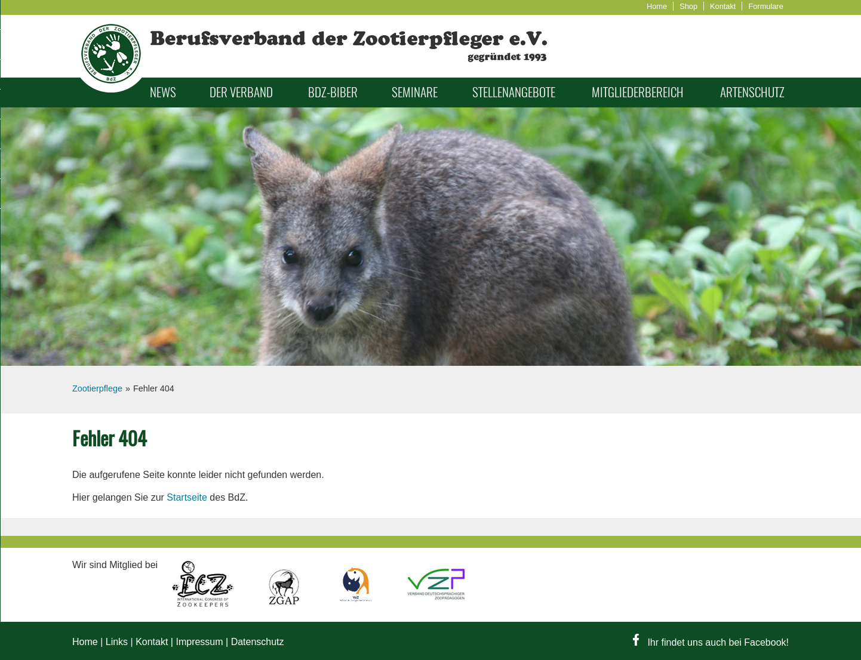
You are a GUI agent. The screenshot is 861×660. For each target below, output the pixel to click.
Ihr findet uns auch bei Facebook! (711, 642)
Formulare (765, 6)
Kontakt (723, 6)
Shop (688, 6)
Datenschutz (257, 642)
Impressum (199, 642)
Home (657, 6)
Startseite (187, 497)
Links (117, 642)
